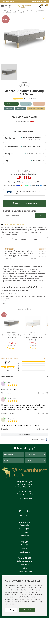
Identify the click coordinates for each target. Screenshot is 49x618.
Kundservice (8, 454)
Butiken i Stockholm (24, 572)
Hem (2, 11)
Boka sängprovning (24, 561)
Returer (29, 461)
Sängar (7, 11)
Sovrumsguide (24, 529)
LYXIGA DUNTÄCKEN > (8, 1)
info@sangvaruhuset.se (24, 494)
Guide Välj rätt (20, 108)
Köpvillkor (24, 548)
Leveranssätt (31, 454)
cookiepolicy (12, 604)
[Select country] (9, 6)
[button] (24, 376)
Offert (6, 461)
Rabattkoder (24, 525)
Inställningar (11, 610)
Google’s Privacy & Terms (14, 601)
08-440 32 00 (26, 491)
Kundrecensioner (39, 103)
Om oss (25, 532)
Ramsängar (13, 11)
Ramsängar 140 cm (24, 11)
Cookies (24, 545)
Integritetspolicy (24, 552)
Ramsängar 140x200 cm (38, 11)
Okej (40, 216)
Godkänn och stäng (26, 610)
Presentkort (24, 536)
